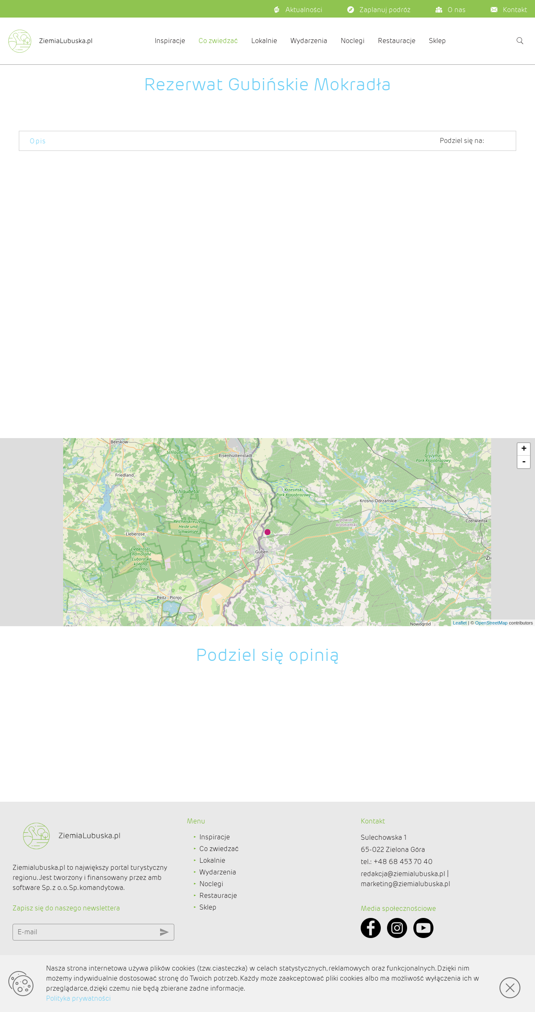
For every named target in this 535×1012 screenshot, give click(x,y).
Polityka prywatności (78, 998)
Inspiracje (170, 40)
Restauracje (396, 40)
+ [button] (524, 479)
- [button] (524, 491)
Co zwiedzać (218, 40)
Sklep (437, 40)
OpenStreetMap (491, 652)
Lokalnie (264, 40)
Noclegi (352, 40)
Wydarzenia (308, 40)
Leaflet (460, 652)
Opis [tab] (38, 141)
